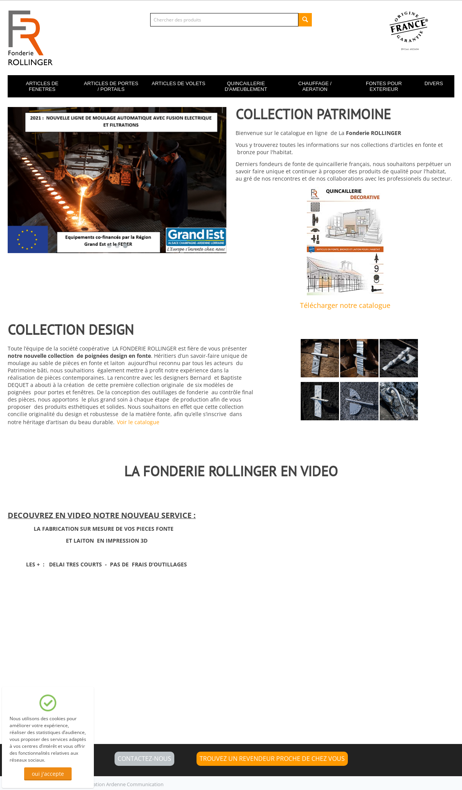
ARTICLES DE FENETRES (42, 86)
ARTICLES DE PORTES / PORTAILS (111, 86)
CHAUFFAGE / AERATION (315, 86)
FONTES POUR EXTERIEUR (384, 86)
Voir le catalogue (138, 422)
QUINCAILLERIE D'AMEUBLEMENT (246, 86)
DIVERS (433, 83)
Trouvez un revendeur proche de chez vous (272, 758)
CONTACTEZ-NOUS (144, 758)
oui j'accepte (48, 773)
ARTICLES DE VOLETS (178, 83)
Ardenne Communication (135, 784)
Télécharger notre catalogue (345, 305)
